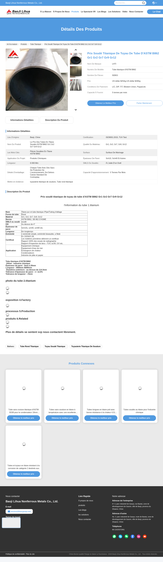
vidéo (124, 12)
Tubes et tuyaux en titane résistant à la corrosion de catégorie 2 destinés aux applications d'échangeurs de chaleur (23, 467)
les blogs (101, 12)
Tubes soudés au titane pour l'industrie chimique (139, 411)
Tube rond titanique (29, 346)
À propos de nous (61, 12)
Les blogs (82, 510)
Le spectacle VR (88, 12)
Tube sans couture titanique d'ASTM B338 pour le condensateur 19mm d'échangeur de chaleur (23, 411)
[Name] (143, 3)
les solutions (114, 12)
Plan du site (30, 554)
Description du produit (56, 120)
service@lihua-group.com (19, 511)
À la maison (45, 12)
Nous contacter (84, 519)
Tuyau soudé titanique (55, 346)
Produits (24, 44)
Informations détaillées (22, 120)
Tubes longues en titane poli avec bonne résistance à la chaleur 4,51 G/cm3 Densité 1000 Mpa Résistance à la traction (100, 411)
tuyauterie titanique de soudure (86, 346)
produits (75, 12)
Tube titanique (35, 44)
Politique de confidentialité (15, 554)
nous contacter (136, 12)
